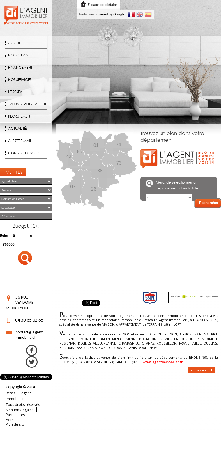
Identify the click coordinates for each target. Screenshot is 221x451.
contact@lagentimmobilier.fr (29, 334)
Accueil (15, 43)
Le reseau (16, 92)
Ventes (14, 172)
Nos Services (19, 79)
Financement (20, 67)
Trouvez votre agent (27, 104)
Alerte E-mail (20, 141)
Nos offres (18, 55)
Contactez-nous (23, 153)
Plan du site (15, 424)
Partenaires (15, 414)
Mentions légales (19, 409)
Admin (11, 419)
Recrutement (19, 116)
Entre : (5, 235)
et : (32, 235)
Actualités (18, 128)
